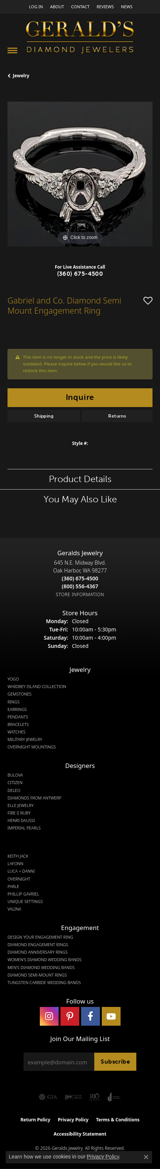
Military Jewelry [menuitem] (25, 739)
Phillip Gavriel (23, 894)
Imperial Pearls (24, 828)
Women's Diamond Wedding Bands (45, 959)
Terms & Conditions (118, 1119)
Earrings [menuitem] (17, 709)
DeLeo (14, 790)
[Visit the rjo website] (94, 1097)
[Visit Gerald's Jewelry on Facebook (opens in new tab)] (90, 1016)
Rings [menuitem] (14, 702)
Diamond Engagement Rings (38, 944)
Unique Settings (25, 901)
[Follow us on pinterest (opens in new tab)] (69, 1016)
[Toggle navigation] (12, 50)
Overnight (19, 879)
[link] (56, 6)
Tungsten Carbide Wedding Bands (44, 982)
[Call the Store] (80, 578)
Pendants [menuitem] (18, 717)
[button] (35, 6)
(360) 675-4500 (80, 273)
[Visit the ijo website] (73, 1097)
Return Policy (35, 1119)
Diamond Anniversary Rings (38, 952)
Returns (117, 416)
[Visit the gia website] (48, 1097)
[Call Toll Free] (80, 586)
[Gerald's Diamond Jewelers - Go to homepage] (80, 38)
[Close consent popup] (146, 1157)
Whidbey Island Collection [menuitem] (37, 686)
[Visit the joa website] (114, 1097)
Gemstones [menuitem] (20, 694)
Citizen (15, 782)
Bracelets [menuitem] (18, 724)
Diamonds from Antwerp (34, 798)
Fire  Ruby (19, 813)
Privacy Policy (73, 1119)
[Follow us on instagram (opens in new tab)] (49, 1016)
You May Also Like (80, 499)
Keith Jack (18, 856)
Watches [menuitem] (17, 732)
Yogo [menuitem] (13, 679)
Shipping (43, 416)
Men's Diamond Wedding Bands (41, 967)
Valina (14, 909)
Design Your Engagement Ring (40, 937)
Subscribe (115, 1061)
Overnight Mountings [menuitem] (32, 747)
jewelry (21, 75)
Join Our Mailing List (80, 1039)
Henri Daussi (21, 820)
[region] (80, 174)
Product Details (80, 478)
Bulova (15, 775)
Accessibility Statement (80, 1134)
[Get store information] (80, 594)
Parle (13, 886)
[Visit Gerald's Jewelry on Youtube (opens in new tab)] (111, 1016)
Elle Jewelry (20, 805)
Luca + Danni (21, 871)
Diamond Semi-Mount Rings (37, 975)
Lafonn (15, 863)
